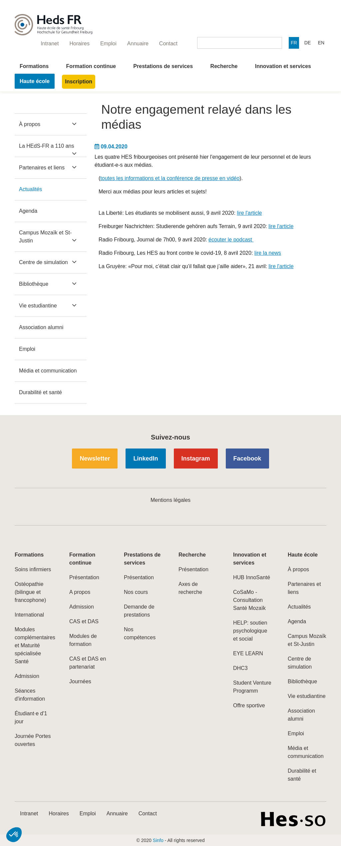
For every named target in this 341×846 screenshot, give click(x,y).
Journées (80, 681)
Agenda (28, 211)
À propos (29, 124)
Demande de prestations (139, 611)
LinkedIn (145, 458)
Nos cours (136, 592)
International (29, 615)
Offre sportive (249, 705)
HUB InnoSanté (251, 577)
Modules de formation (83, 640)
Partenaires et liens (42, 167)
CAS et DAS (84, 621)
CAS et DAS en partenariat (87, 663)
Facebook (247, 458)
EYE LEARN (248, 653)
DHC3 (240, 668)
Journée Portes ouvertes (33, 740)
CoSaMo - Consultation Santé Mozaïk (249, 600)
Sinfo (158, 840)
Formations (34, 66)
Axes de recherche (190, 588)
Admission (27, 676)
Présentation (84, 577)
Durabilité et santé (40, 392)
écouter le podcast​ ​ (230, 239)
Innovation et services (283, 66)
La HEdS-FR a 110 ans (46, 146)
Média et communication (48, 370)
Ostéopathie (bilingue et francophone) (30, 592)
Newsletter (95, 458)
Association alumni (41, 327)
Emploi (27, 349)
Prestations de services (163, 66)
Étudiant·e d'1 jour (31, 717)
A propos (79, 592)
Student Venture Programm (252, 687)
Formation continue (91, 66)
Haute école (35, 81)
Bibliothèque (33, 284)
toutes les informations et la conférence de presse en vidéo (169, 178)
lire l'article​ (249, 213)
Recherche (224, 66)
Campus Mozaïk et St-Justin (45, 236)
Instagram (195, 458)
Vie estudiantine (38, 305)
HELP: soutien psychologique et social (250, 631)
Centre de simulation (43, 262)
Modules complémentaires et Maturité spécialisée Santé (34, 645)
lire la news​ (267, 253)
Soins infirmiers (33, 569)
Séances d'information (30, 695)
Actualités (30, 189)
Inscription (78, 81)
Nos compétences (140, 633)
